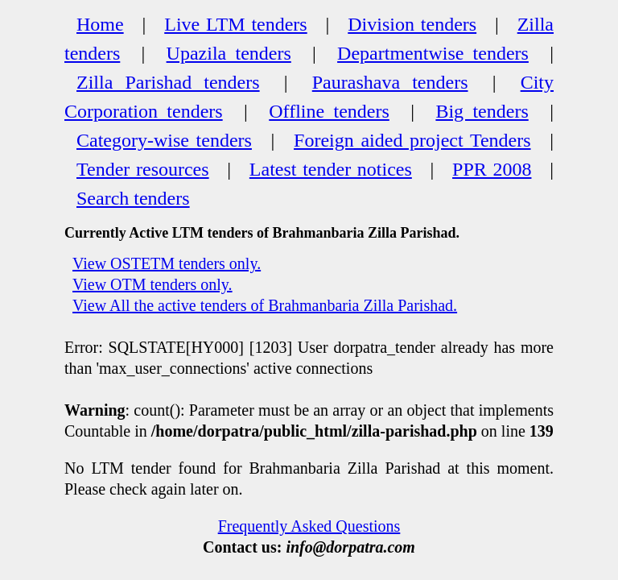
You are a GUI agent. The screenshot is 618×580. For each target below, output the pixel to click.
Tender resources (142, 169)
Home (100, 24)
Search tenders (133, 198)
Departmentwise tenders (433, 53)
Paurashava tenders (390, 82)
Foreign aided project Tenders (412, 140)
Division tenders (412, 24)
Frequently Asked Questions (309, 526)
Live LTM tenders (235, 24)
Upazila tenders (229, 53)
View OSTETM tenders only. (166, 263)
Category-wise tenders (164, 140)
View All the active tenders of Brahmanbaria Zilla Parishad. (264, 305)
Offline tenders (329, 111)
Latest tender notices (330, 169)
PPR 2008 (491, 169)
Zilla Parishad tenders (168, 82)
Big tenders (481, 111)
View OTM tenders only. (152, 284)
